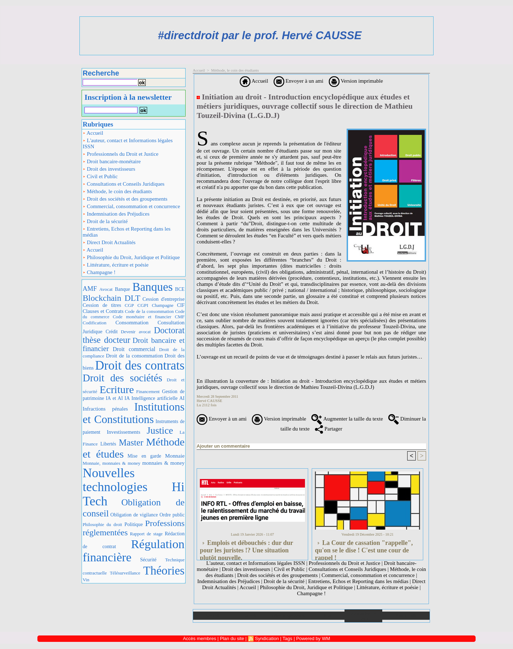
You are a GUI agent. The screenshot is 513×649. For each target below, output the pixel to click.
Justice (160, 430)
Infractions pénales (105, 409)
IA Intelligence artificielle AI (155, 398)
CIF (181, 305)
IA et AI (114, 398)
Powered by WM (313, 638)
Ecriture (116, 389)
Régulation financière (134, 550)
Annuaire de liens (363, 616)
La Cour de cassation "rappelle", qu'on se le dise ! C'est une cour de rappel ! (364, 548)
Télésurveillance (125, 573)
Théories (164, 570)
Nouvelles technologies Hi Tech (134, 487)
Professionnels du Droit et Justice (121, 154)
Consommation (132, 322)
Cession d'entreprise (163, 299)
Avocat (106, 289)
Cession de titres (102, 305)
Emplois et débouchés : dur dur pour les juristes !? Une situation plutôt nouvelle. (246, 548)
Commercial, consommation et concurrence (131, 206)
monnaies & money (163, 463)
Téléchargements (288, 615)
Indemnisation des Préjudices (116, 214)
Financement (148, 391)
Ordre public (172, 514)
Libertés (108, 444)
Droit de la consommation (134, 356)
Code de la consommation (149, 311)
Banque (122, 289)
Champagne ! (99, 272)
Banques (152, 286)
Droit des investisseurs (109, 169)
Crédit (111, 331)
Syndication (267, 638)
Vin (86, 579)
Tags (287, 638)
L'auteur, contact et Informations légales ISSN (128, 143)
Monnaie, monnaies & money (111, 463)
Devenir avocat (136, 331)
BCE (180, 289)
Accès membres (199, 638)
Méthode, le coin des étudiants (117, 191)
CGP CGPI (136, 305)
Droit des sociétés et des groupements (125, 199)
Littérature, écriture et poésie (116, 265)
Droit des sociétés (122, 377)
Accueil (93, 133)
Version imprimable (356, 81)
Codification (95, 322)
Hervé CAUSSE (209, 400)
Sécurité (148, 559)
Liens (325, 615)
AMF (90, 288)
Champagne (162, 305)
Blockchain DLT (111, 298)
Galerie (250, 615)
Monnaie (175, 456)
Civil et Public (100, 176)
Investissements (123, 432)
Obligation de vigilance (134, 514)
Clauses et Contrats (103, 311)
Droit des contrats (140, 365)
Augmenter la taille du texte (347, 419)
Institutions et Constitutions (134, 413)
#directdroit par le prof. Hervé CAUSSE (260, 35)
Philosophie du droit (102, 524)
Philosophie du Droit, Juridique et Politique (131, 257)
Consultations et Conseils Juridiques (124, 184)
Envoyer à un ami (298, 81)
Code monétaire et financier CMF (149, 316)
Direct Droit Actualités (109, 242)
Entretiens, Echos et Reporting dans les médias (127, 232)
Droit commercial (134, 349)
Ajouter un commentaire (223, 446)
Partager (328, 429)
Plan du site (406, 615)
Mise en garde (144, 456)
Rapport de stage (146, 533)
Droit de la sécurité (105, 221)
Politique (133, 524)
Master (131, 442)
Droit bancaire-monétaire (112, 161)
